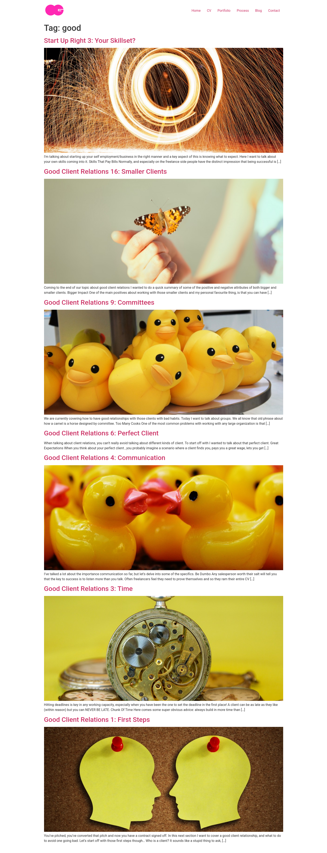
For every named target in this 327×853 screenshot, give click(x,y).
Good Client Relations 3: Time (88, 589)
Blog (258, 11)
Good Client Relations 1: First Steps (97, 720)
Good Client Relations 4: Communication (104, 458)
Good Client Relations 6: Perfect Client (101, 433)
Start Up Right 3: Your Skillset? (89, 40)
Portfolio (224, 11)
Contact (274, 11)
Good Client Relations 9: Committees (99, 302)
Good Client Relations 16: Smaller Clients (105, 171)
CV (209, 11)
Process (243, 11)
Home (196, 11)
